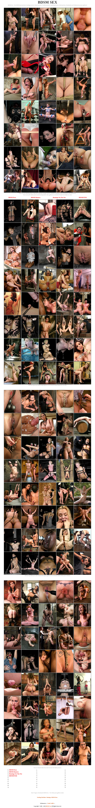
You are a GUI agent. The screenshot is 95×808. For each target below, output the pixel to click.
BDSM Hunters (35, 197)
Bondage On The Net (59, 197)
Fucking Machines (41, 797)
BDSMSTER (83, 197)
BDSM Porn (12, 197)
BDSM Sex (48, 806)
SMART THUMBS (51, 807)
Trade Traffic (50, 803)
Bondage (49, 797)
